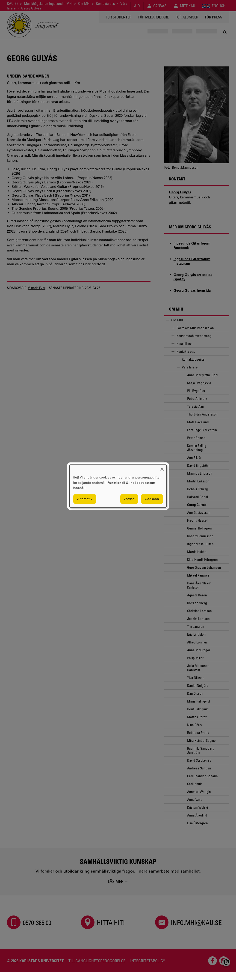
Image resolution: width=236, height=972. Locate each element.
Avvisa (129, 499)
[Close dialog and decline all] (162, 467)
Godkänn (152, 499)
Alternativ (84, 499)
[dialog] (118, 486)
